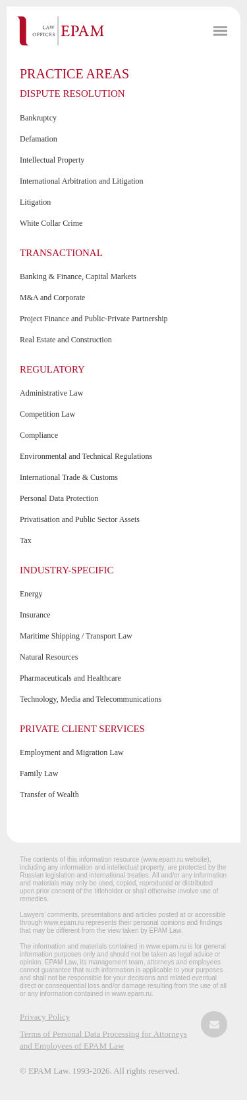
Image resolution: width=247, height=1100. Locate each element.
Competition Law (47, 414)
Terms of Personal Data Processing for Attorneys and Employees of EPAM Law (103, 1040)
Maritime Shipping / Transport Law (76, 636)
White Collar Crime (51, 223)
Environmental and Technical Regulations (86, 456)
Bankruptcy (38, 117)
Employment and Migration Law (72, 752)
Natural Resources (49, 657)
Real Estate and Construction (66, 339)
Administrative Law (51, 393)
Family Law (39, 773)
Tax (26, 540)
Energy (31, 593)
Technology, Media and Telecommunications (90, 699)
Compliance (39, 435)
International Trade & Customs (69, 477)
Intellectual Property (52, 160)
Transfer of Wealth (49, 794)
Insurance (35, 614)
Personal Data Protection (59, 498)
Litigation (35, 202)
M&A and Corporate (52, 297)
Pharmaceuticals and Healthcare (70, 678)
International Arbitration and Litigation (82, 181)
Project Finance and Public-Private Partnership (94, 318)
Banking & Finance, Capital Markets (78, 276)
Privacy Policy (45, 1017)
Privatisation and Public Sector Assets (80, 519)
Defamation (38, 139)
